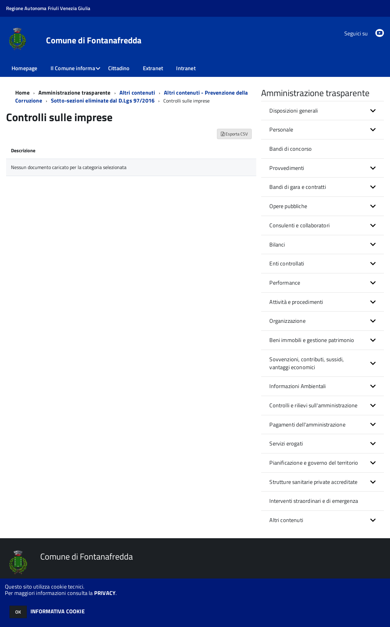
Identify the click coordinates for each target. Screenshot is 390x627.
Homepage (24, 68)
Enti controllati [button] (286, 263)
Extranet (153, 68)
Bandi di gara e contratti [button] (297, 187)
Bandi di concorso (290, 149)
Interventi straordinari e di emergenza (313, 501)
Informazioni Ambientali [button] (297, 386)
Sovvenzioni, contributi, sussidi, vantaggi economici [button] (306, 363)
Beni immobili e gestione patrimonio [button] (311, 340)
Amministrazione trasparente (74, 92)
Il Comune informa (73, 68)
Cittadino (119, 68)
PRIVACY (104, 593)
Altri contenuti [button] (286, 520)
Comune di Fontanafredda (93, 40)
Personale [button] (281, 129)
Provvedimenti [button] (286, 168)
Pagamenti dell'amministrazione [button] (307, 424)
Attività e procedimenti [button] (296, 302)
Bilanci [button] (277, 244)
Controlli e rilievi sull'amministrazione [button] (313, 405)
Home (22, 92)
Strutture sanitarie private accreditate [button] (313, 482)
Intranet (185, 68)
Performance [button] (284, 283)
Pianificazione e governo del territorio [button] (313, 463)
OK (18, 611)
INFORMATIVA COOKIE (57, 611)
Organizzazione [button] (287, 321)
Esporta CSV (234, 134)
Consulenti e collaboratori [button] (299, 225)
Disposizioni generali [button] (293, 110)
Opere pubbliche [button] (288, 206)
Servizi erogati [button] (286, 443)
